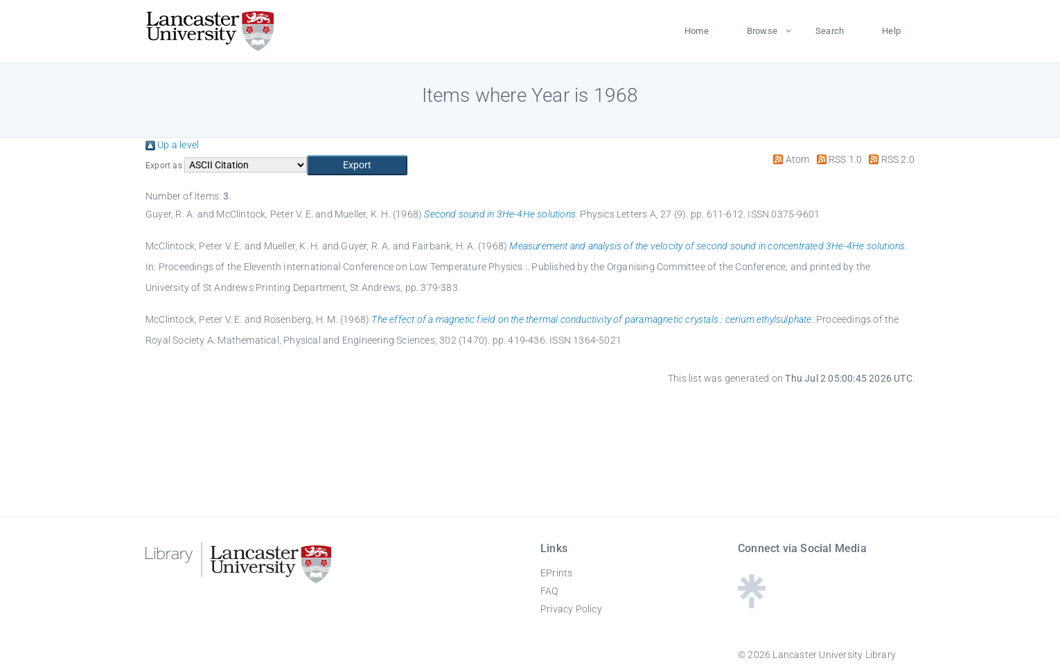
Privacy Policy (571, 608)
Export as (163, 165)
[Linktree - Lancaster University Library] (752, 603)
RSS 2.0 (889, 159)
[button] (357, 165)
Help (891, 31)
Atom (788, 159)
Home (696, 31)
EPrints (556, 572)
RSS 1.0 (837, 159)
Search (829, 31)
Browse (762, 31)
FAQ (549, 590)
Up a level (172, 144)
